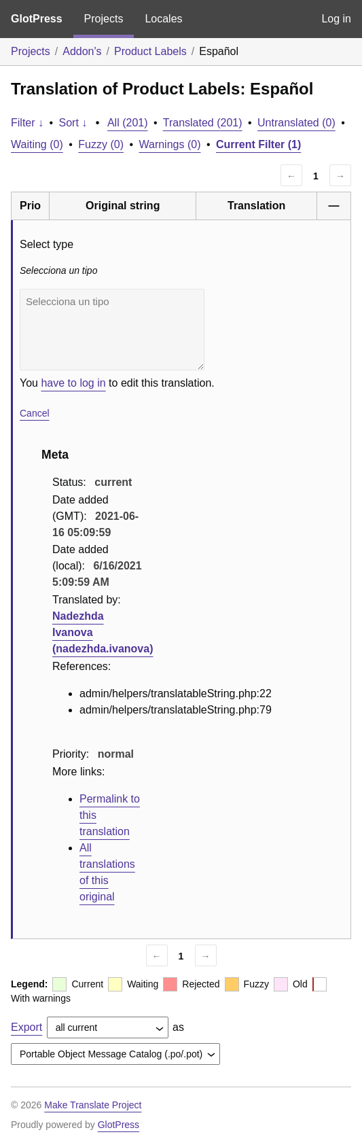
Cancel (35, 413)
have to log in (73, 383)
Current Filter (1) (258, 144)
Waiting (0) (37, 144)
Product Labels (150, 51)
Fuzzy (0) (101, 144)
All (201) (127, 122)
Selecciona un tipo (112, 329)
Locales (163, 18)
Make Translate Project (92, 1105)
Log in (336, 18)
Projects (104, 18)
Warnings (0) (169, 144)
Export (26, 1027)
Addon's (81, 51)
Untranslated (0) (296, 122)
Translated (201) (202, 122)
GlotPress (36, 18)
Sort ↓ (73, 122)
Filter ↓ (27, 122)
